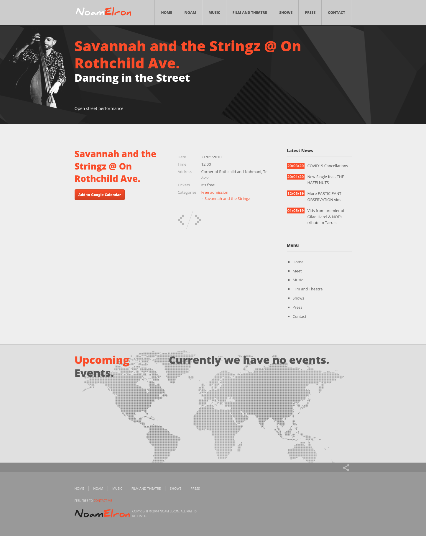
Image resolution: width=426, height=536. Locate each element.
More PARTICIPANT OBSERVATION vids (324, 196)
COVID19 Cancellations (327, 165)
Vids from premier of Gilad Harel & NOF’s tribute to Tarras (326, 217)
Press (310, 12)
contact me (103, 501)
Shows (285, 12)
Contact (336, 12)
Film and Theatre (250, 12)
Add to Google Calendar (99, 194)
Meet (297, 271)
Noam (190, 12)
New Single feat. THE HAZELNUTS (325, 179)
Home (166, 12)
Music (214, 12)
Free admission (214, 192)
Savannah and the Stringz (227, 198)
